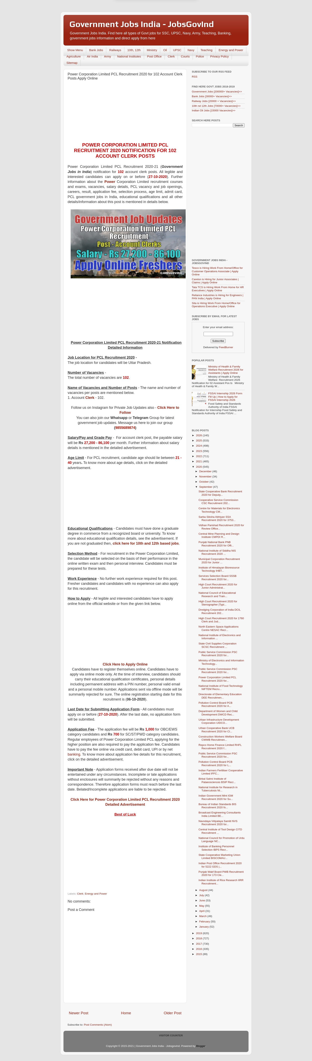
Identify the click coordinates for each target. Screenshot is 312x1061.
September (206, 486)
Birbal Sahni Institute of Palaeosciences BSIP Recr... (217, 780)
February (205, 921)
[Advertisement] (125, 112)
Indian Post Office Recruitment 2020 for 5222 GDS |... (220, 865)
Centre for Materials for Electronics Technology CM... (219, 510)
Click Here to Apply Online (125, 664)
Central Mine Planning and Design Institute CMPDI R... (219, 535)
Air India (92, 56)
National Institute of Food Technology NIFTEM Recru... (221, 687)
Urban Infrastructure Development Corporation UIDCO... (219, 721)
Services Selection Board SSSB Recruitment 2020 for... (218, 577)
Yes (176, 16)
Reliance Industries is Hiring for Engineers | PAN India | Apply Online (217, 297)
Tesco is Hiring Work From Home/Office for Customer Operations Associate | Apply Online (217, 271)
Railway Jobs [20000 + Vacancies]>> (214, 101)
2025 (199, 440)
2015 (199, 954)
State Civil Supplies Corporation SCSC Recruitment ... (218, 645)
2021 (199, 461)
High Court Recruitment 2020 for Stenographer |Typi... (218, 603)
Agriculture (73, 56)
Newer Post (78, 1013)
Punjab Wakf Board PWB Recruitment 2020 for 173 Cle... (221, 873)
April (202, 910)
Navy (190, 50)
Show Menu (75, 50)
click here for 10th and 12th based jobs (146, 543)
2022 (199, 456)
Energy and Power (231, 50)
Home (126, 1013)
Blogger (200, 1045)
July (202, 895)
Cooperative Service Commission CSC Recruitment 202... (218, 501)
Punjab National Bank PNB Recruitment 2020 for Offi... (216, 544)
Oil (165, 50)
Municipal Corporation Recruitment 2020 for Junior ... (219, 561)
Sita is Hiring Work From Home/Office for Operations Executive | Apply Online (216, 305)
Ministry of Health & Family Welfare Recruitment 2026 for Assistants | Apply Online (225, 369)
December (205, 471)
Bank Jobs (96, 50)
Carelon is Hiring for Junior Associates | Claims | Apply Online (215, 281)
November (205, 476)
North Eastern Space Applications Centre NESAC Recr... (219, 628)
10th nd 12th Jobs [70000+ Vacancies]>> (216, 105)
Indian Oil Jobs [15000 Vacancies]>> (213, 110)
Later (136, 16)
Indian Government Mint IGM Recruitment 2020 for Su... (216, 797)
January (204, 926)
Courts (185, 56)
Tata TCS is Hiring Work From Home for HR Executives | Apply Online (218, 289)
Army (107, 56)
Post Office (154, 56)
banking (74, 754)
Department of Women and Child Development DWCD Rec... (218, 713)
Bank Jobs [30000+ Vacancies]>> (212, 96)
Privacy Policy (219, 56)
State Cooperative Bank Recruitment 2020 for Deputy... (220, 493)
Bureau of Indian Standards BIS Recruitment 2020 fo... (217, 806)
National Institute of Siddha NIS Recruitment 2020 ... (217, 552)
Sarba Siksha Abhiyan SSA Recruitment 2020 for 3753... (217, 518)
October (204, 481)
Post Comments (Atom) (98, 1024)
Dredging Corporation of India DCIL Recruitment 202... (220, 611)
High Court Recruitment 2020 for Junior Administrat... (218, 586)
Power (109, 182)
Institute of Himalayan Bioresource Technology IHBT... (219, 569)
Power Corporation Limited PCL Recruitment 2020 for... (217, 679)
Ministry (152, 50)
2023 (199, 451)
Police (200, 56)
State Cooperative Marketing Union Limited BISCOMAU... (219, 856)
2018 (199, 938)
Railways (115, 50)
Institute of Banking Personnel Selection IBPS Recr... (216, 848)
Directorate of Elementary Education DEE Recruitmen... (220, 696)
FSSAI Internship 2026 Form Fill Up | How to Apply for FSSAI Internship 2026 (225, 396)
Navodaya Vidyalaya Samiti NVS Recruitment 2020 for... (218, 823)
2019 (199, 933)
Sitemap (71, 62)
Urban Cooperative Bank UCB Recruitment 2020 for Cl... (216, 730)
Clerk (171, 56)
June (202, 900)
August (203, 890)
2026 (199, 435)
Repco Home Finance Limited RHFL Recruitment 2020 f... (220, 746)
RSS (194, 76)
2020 (199, 466)
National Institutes (129, 56)
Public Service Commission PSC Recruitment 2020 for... (218, 654)
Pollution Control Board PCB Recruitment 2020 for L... (215, 763)
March (203, 916)
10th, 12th (134, 50)
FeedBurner (226, 347)
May (202, 905)
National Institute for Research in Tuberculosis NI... (218, 789)
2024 (199, 445)
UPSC (177, 50)
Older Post (172, 1013)
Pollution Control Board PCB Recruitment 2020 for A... (215, 704)
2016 (199, 948)
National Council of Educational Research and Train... (217, 594)
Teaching (207, 50)
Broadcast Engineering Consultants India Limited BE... (220, 814)
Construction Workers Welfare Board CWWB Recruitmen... (220, 738)
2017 (199, 943)
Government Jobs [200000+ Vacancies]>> (217, 91)
